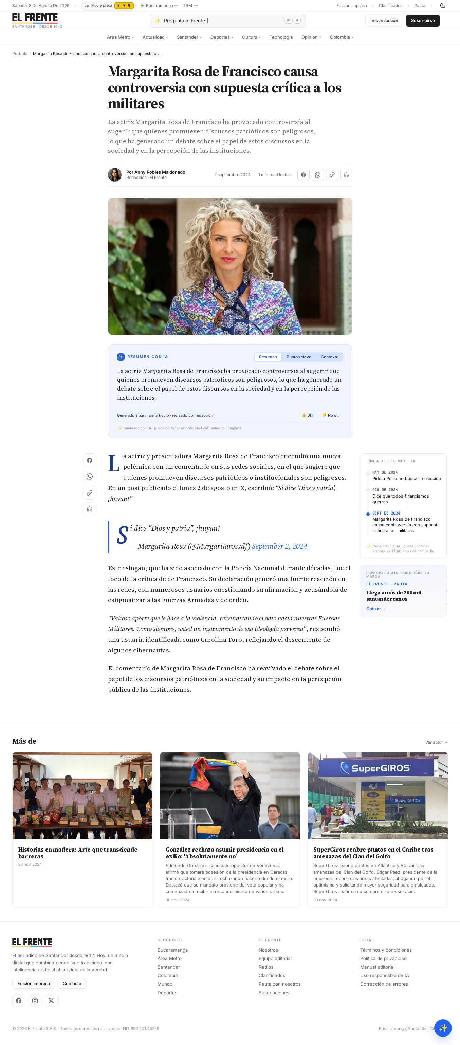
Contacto (72, 988)
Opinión (311, 42)
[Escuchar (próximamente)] (346, 180)
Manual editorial (377, 972)
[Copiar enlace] (332, 180)
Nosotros (268, 955)
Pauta (419, 5)
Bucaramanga (173, 955)
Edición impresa (351, 5)
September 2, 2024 (279, 551)
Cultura (251, 42)
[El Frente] (51, 23)
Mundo (165, 989)
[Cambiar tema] (442, 5)
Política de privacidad (383, 964)
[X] (51, 1006)
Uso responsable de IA (384, 981)
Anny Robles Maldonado (159, 177)
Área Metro (120, 42)
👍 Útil (307, 420)
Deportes (221, 42)
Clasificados (390, 5)
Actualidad (155, 42)
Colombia (341, 42)
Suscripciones (274, 998)
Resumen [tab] (268, 362)
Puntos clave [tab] (299, 362)
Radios (266, 972)
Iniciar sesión (384, 23)
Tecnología (281, 42)
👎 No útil (331, 420)
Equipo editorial (275, 964)
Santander (189, 42)
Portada (19, 59)
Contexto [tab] (329, 362)
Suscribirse (423, 23)
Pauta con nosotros (280, 989)
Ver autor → (436, 747)
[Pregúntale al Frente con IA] (228, 23)
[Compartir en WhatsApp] (318, 180)
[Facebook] (18, 1006)
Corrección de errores (384, 989)
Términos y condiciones (386, 955)
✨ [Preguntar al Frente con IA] (443, 1028)
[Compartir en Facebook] (303, 180)
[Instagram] (35, 1006)
